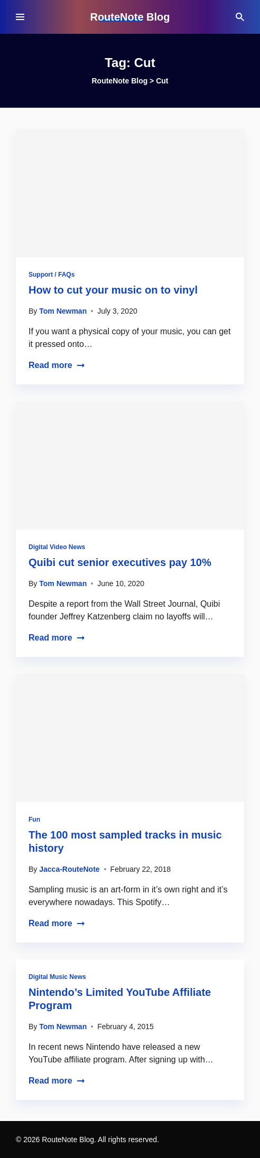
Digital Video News (57, 547)
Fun (34, 819)
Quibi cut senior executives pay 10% (120, 562)
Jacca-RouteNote (69, 869)
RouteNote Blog (130, 17)
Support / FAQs (52, 274)
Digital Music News (57, 977)
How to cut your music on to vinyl (113, 290)
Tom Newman (63, 311)
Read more (57, 365)
